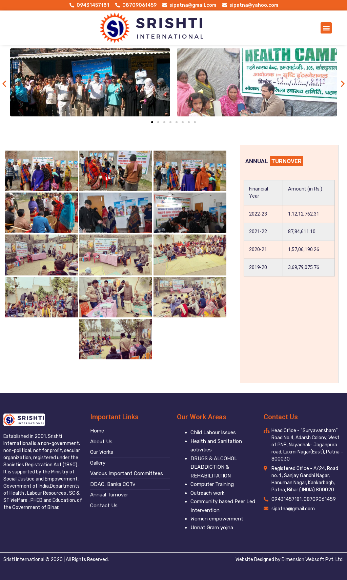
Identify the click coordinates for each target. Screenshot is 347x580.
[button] (326, 28)
